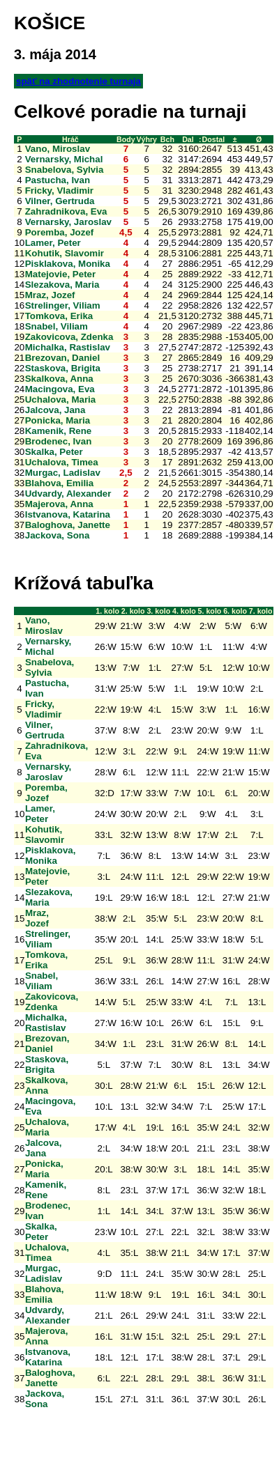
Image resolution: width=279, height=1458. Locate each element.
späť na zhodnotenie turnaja (78, 81)
